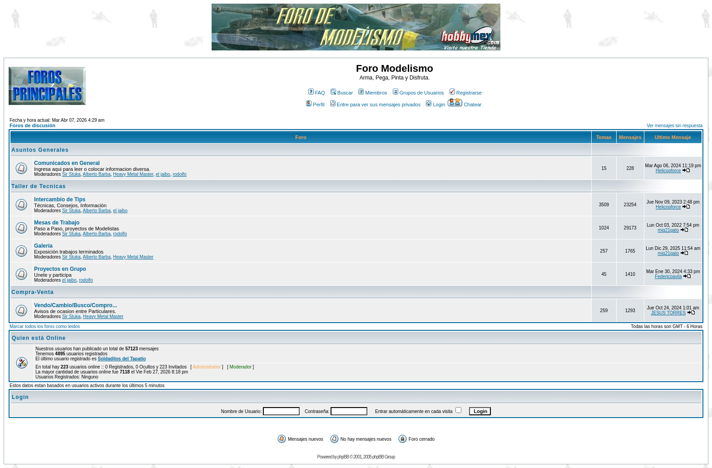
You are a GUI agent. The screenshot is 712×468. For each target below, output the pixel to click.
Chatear (464, 104)
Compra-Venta (32, 292)
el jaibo (163, 174)
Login (435, 104)
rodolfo (180, 174)
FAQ (316, 92)
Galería (43, 246)
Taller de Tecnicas (38, 186)
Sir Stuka (71, 174)
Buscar (342, 92)
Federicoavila (668, 276)
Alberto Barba (96, 174)
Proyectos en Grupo (60, 269)
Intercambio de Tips (59, 199)
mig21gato (668, 230)
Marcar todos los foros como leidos (45, 326)
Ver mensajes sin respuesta (674, 125)
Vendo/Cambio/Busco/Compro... (75, 305)
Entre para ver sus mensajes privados (375, 104)
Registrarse (466, 92)
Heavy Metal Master (133, 174)
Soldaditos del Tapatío (122, 358)
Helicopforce (668, 170)
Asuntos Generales (40, 150)
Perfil (315, 104)
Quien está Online (39, 338)
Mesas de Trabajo (56, 222)
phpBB (343, 456)
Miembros (372, 92)
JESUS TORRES (668, 312)
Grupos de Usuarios (418, 92)
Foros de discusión (32, 125)
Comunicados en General (67, 163)
